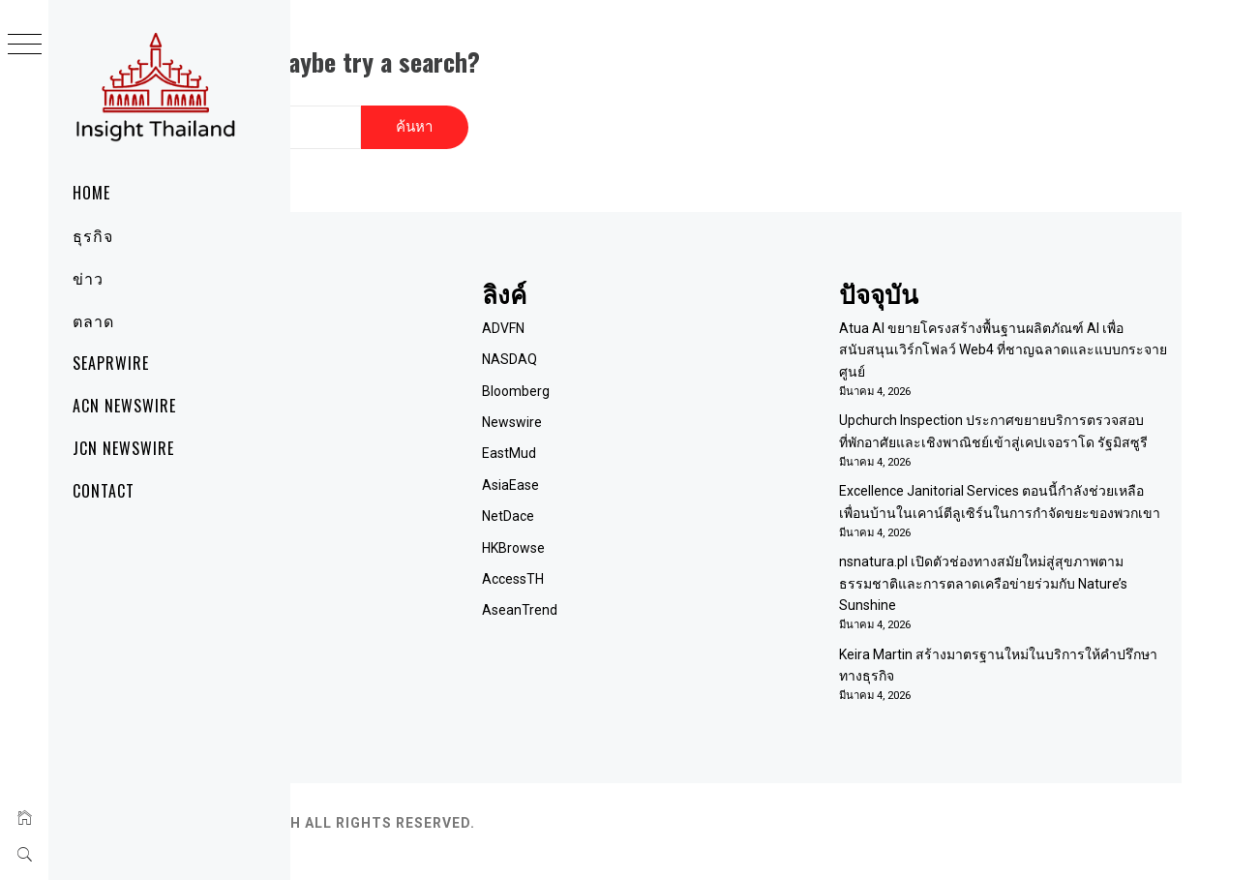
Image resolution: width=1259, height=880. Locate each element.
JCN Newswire (123, 448)
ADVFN (674, 302)
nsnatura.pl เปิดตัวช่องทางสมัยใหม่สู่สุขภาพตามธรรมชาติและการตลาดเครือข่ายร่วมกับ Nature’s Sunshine (1044, 600)
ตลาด (93, 320)
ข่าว (88, 277)
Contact (104, 490)
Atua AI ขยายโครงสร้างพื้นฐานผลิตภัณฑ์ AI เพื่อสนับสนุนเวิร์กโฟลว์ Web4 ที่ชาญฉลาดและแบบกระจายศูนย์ (1042, 323)
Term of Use (420, 396)
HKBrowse (684, 522)
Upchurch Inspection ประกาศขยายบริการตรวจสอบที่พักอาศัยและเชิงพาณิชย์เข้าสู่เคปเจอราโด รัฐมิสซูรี (1029, 416)
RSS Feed (411, 428)
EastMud (680, 428)
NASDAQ (680, 334)
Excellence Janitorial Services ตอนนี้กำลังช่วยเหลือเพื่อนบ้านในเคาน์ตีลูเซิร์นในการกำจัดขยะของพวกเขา (1045, 508)
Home (91, 192)
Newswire (683, 396)
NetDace (679, 491)
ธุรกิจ (93, 235)
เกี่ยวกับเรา (414, 334)
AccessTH (684, 553)
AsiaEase (681, 459)
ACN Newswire (124, 405)
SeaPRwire (111, 363)
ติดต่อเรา (409, 365)
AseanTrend (691, 584)
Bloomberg (687, 365)
